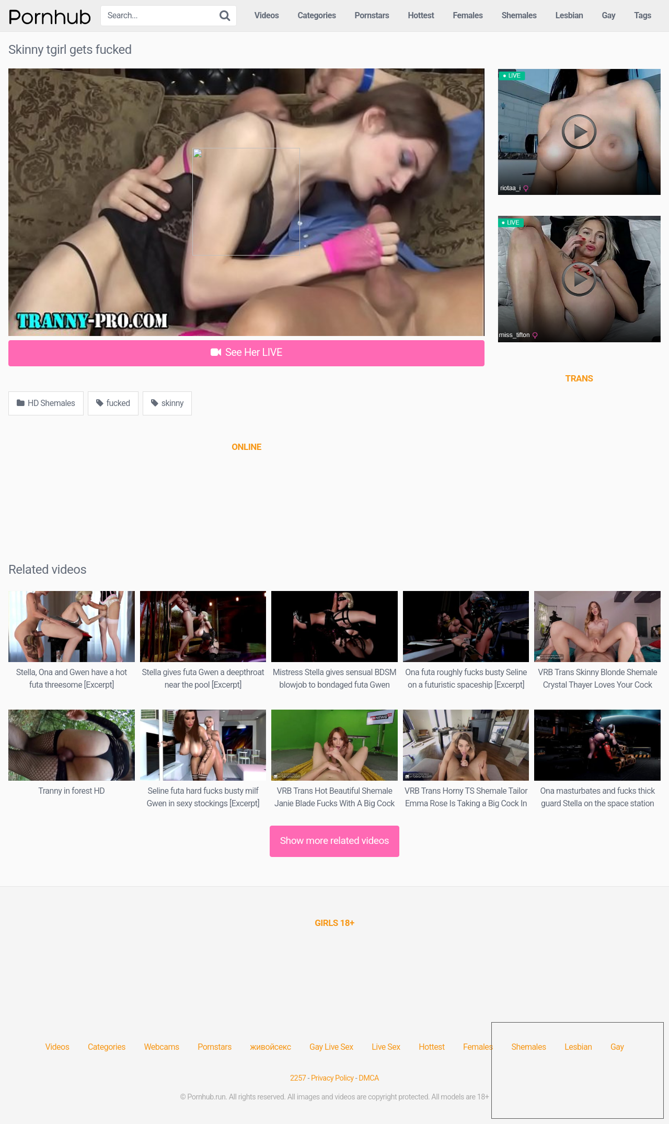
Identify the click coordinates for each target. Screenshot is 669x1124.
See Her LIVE (246, 352)
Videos (267, 15)
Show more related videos (334, 841)
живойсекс (270, 1047)
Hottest (421, 15)
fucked (113, 403)
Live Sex (386, 1047)
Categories (316, 15)
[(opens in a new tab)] (246, 447)
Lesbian (569, 15)
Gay (608, 15)
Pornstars (372, 15)
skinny (167, 403)
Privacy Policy (332, 1078)
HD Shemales (46, 403)
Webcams (161, 1047)
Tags (642, 15)
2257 (298, 1078)
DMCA (369, 1078)
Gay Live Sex (331, 1047)
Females (467, 15)
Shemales (519, 15)
